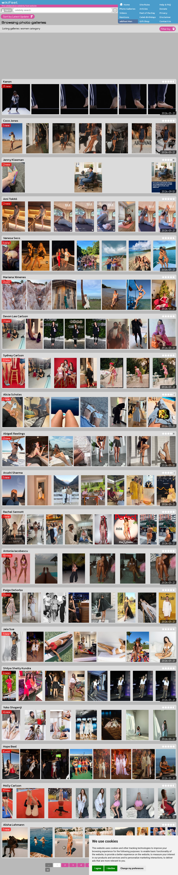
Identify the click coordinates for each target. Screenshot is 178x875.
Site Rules (145, 4)
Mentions (124, 17)
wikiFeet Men (125, 21)
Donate (163, 9)
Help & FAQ (165, 4)
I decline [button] (111, 868)
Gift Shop (144, 21)
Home (127, 4)
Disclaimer (165, 17)
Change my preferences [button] (131, 868)
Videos (123, 13)
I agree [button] (98, 868)
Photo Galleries (127, 9)
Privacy (163, 13)
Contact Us (165, 21)
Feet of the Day (147, 13)
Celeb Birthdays (148, 17)
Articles (144, 9)
